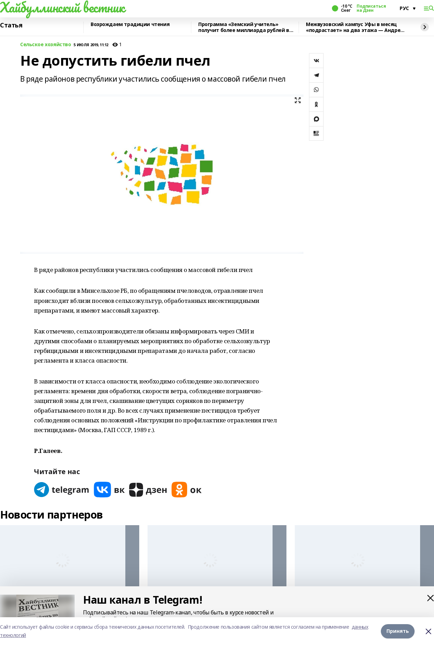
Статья (11, 25)
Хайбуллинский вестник (62, 7)
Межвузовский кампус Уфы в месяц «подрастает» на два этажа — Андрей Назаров (355, 27)
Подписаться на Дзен (371, 8)
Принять (397, 631)
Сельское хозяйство (45, 45)
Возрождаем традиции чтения (130, 24)
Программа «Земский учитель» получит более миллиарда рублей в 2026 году (243, 27)
